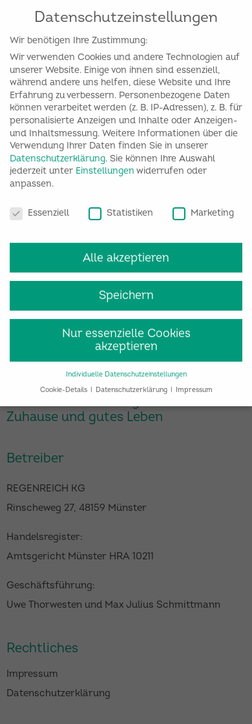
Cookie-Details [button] (64, 382)
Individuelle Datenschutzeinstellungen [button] (126, 366)
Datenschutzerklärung (57, 150)
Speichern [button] (126, 288)
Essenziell (39, 204)
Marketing (203, 204)
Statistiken (121, 204)
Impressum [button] (194, 382)
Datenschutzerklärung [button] (132, 382)
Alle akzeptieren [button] (126, 249)
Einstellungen (105, 163)
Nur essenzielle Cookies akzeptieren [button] (126, 332)
